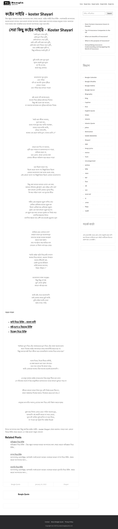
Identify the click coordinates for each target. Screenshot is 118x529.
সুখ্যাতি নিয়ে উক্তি (16, 467)
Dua (86, 107)
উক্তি (86, 169)
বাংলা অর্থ (88, 194)
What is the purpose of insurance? (97, 41)
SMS (86, 144)
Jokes (87, 127)
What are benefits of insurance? (96, 36)
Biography (88, 94)
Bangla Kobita (103, 4)
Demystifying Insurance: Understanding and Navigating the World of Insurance (97, 47)
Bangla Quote (15, 484)
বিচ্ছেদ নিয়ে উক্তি (18, 331)
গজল (86, 173)
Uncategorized (90, 161)
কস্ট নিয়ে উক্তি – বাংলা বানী (23, 322)
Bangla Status (87, 4)
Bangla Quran (90, 90)
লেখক (87, 203)
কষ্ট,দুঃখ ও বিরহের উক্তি (21, 326)
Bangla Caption (95, 4)
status (87, 152)
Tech (86, 157)
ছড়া (86, 178)
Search (109, 13)
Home (81, 4)
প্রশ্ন (86, 186)
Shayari (66, 484)
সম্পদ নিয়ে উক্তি (16, 454)
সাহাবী (87, 211)
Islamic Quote (90, 123)
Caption (88, 102)
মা (85, 198)
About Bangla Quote (57, 522)
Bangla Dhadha (90, 81)
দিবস (86, 182)
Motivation (89, 132)
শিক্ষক (86, 207)
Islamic (87, 119)
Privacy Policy (69, 522)
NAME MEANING (91, 136)
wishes (87, 165)
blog (86, 98)
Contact (47, 522)
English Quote (90, 111)
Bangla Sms (111, 4)
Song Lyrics (89, 148)
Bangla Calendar (91, 77)
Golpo (87, 115)
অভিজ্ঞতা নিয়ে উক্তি (17, 442)
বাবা (86, 190)
